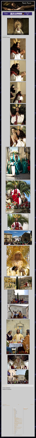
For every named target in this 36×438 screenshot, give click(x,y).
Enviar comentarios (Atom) (7, 405)
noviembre (15, 411)
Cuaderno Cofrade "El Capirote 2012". (17, 428)
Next (4, 16)
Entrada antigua (31, 404)
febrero (15, 431)
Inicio (18, 404)
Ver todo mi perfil (25, 409)
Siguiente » (20, 18)
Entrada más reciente (4, 404)
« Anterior (9, 18)
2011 (14, 433)
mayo (14, 416)
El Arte (7, 10)
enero (14, 432)
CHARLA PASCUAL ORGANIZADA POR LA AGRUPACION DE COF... (18, 418)
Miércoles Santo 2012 (16, 425)
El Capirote (9, 10)
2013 (14, 409)
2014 (14, 408)
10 (18, 18)
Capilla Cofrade (3, 10)
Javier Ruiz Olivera (6, 385)
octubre (15, 412)
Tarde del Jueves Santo (16, 417)
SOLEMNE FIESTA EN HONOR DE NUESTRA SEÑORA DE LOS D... (18, 421)
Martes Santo (15, 426)
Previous (3, 16)
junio (14, 415)
